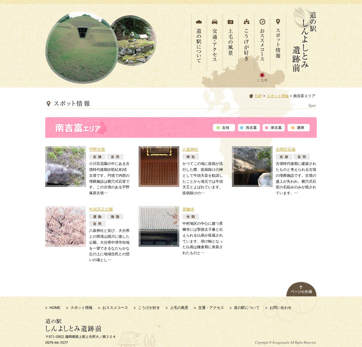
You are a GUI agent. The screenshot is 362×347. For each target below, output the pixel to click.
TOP (258, 96)
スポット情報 (278, 96)
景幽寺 (188, 209)
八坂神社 (190, 149)
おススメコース (115, 307)
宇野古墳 (97, 149)
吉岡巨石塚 (286, 149)
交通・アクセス (211, 307)
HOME (55, 307)
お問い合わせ (281, 307)
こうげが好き (149, 307)
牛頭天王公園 (101, 209)
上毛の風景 (179, 307)
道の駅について (247, 307)
